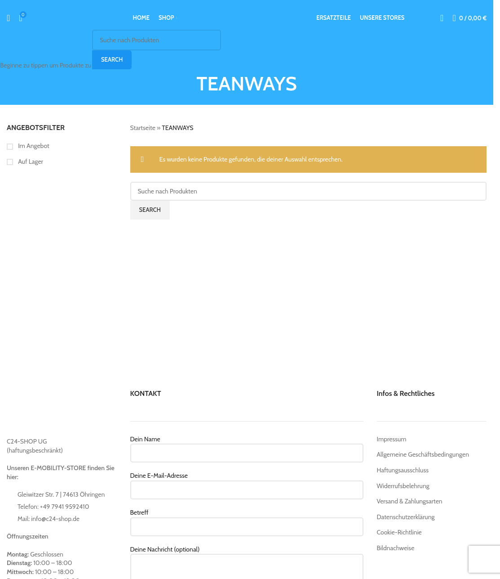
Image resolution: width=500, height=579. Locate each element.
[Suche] (8, 18)
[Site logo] (246, 17)
